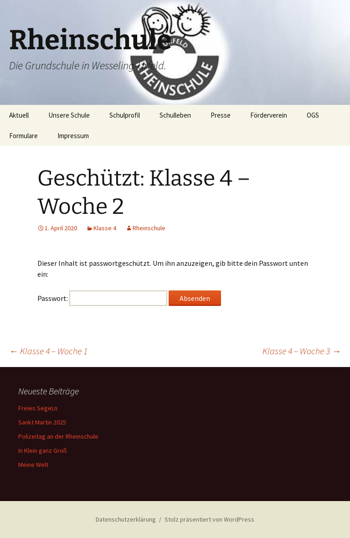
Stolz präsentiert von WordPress (209, 519)
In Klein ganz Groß (42, 450)
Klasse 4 (104, 228)
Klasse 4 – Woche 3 (301, 351)
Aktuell (19, 115)
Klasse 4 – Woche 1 (48, 351)
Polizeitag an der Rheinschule (58, 436)
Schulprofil (124, 115)
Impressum (73, 135)
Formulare (23, 135)
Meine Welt (33, 464)
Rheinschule (149, 228)
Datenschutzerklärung (126, 519)
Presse (221, 115)
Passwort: (102, 298)
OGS (313, 115)
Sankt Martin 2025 (42, 422)
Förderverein (268, 115)
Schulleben (175, 115)
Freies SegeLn (37, 408)
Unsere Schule (69, 115)
